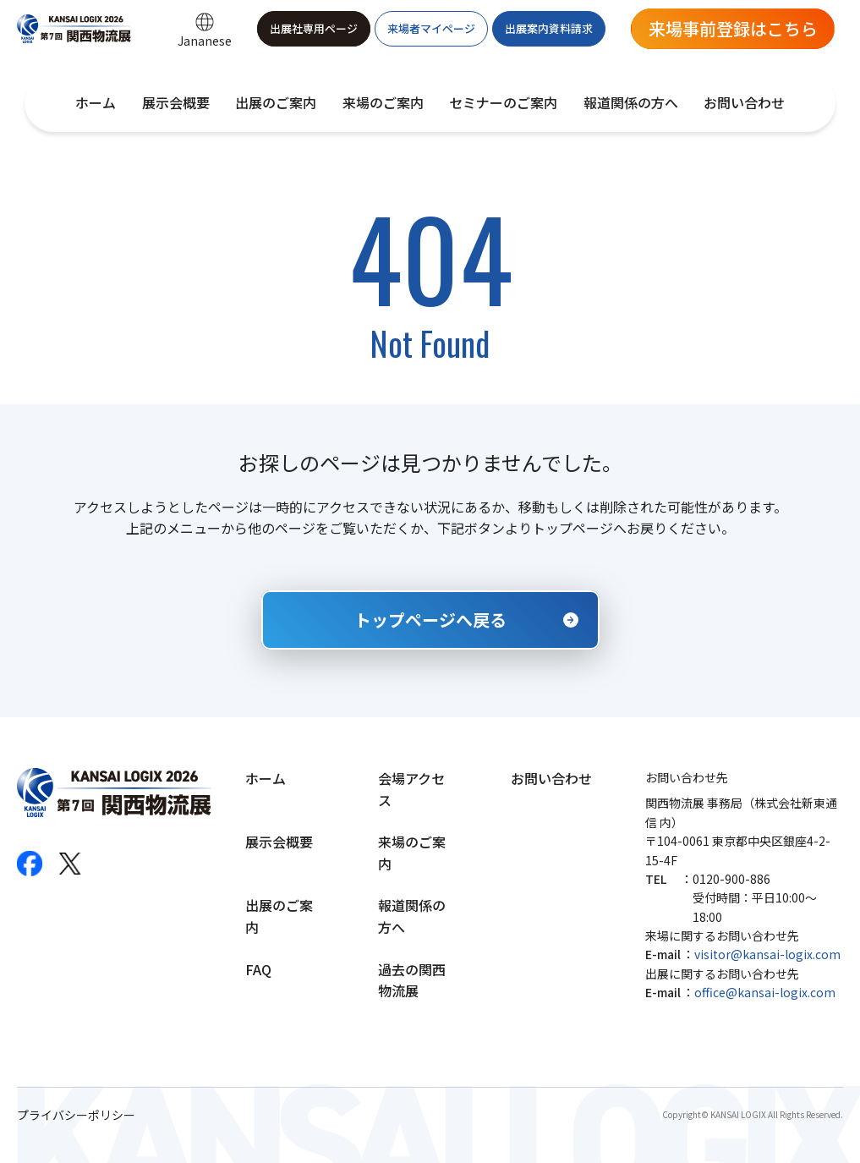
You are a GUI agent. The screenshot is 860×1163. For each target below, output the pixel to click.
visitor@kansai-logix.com (767, 954)
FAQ (258, 969)
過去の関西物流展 (412, 980)
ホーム (95, 102)
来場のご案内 (383, 102)
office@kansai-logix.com (764, 992)
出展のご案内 (275, 102)
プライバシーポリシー (76, 1115)
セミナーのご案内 (503, 102)
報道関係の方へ (630, 102)
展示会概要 (176, 102)
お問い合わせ (744, 102)
